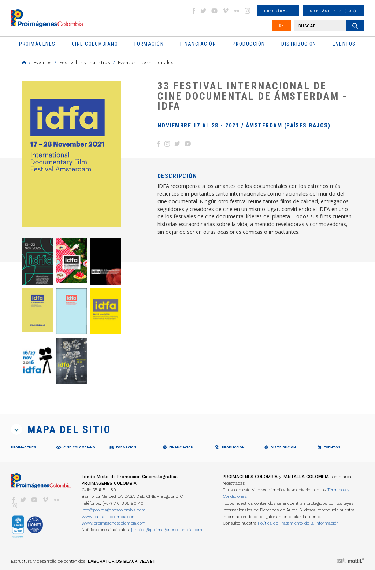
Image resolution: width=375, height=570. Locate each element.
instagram (247, 11)
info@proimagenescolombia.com (113, 509)
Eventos (43, 62)
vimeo (225, 11)
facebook (193, 11)
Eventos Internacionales (146, 62)
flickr (236, 11)
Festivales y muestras (85, 62)
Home (24, 62)
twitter (203, 11)
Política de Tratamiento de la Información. (299, 523)
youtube (214, 11)
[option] (71, 154)
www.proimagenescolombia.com (114, 523)
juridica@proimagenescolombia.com (166, 529)
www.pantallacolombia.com (109, 516)
